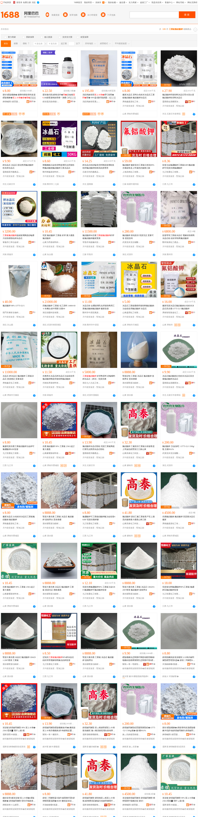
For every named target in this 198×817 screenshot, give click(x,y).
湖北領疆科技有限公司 (52, 312)
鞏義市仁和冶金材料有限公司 (12, 242)
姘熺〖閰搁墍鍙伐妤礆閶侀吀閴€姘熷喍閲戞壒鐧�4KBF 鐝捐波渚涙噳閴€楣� (59, 799)
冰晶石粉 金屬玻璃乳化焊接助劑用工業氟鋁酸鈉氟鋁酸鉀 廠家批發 (98, 307)
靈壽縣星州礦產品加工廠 (12, 172)
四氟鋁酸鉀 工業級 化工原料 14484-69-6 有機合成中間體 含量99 (59, 307)
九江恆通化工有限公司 (171, 172)
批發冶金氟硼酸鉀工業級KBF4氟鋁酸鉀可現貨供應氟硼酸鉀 (178, 166)
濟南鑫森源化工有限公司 (131, 101)
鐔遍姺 (33, 98)
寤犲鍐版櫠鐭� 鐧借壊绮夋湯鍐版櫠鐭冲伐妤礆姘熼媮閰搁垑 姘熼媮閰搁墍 (178, 729)
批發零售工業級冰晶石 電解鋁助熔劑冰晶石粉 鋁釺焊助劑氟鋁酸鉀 (178, 236)
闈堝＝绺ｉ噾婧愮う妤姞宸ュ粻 (131, 664)
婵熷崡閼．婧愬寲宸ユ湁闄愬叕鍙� (12, 101)
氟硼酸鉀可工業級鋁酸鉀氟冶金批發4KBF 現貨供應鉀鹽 (98, 518)
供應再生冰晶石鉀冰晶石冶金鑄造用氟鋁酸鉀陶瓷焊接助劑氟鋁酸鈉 (58, 377)
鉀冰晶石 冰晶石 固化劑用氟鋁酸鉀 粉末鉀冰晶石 (18, 166)
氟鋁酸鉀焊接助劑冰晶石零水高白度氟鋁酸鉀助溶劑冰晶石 (178, 96)
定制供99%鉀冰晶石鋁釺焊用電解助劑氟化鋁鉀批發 (58, 658)
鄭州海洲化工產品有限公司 (171, 242)
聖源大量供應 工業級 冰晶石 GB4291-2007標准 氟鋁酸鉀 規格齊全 (138, 588)
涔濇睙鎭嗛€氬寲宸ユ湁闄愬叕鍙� (171, 664)
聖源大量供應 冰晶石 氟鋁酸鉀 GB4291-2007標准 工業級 (19, 658)
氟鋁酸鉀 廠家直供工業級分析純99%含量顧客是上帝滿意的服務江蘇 (138, 166)
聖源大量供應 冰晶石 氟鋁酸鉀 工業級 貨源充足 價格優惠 (58, 588)
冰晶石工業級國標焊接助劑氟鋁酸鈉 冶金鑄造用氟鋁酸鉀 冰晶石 (138, 307)
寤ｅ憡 (73, 98)
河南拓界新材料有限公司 (52, 383)
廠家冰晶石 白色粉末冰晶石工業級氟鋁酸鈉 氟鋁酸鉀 (19, 518)
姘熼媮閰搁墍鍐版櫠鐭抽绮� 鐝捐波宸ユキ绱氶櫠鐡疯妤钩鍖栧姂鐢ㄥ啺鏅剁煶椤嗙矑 (59, 729)
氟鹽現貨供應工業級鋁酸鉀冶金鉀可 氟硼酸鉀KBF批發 (18, 447)
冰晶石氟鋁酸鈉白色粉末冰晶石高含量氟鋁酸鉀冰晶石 (178, 377)
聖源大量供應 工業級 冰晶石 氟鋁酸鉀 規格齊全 (98, 658)
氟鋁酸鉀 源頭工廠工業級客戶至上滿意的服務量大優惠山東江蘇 (138, 518)
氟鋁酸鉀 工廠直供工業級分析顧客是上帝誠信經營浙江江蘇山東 (138, 447)
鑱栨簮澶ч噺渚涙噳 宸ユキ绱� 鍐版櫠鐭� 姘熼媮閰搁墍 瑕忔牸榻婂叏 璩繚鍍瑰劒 (18, 799)
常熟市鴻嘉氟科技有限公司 (91, 242)
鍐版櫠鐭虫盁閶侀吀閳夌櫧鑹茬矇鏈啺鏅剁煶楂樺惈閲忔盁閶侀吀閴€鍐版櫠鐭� (138, 659)
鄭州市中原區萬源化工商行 (91, 312)
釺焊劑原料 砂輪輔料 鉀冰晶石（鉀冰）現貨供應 (98, 377)
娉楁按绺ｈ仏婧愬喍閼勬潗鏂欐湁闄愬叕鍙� (12, 805)
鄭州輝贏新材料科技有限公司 (52, 172)
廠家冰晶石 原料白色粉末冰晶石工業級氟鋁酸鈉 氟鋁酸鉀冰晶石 (138, 96)
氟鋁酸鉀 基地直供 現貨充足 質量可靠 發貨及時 (138, 236)
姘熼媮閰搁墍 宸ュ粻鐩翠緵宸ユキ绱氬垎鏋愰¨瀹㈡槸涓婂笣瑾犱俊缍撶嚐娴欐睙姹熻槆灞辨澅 (98, 729)
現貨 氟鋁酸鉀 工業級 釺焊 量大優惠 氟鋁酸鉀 (58, 236)
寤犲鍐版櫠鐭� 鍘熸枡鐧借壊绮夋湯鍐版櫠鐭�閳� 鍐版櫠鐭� (19, 96)
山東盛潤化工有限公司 (131, 312)
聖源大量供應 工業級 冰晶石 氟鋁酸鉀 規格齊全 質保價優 (58, 518)
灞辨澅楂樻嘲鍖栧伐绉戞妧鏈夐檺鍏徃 (91, 734)
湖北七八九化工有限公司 (91, 383)
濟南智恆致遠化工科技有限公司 (171, 312)
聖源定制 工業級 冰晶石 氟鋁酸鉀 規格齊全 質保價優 (138, 377)
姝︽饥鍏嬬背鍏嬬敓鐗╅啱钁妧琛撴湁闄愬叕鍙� (131, 734)
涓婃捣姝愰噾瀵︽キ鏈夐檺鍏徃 (91, 101)
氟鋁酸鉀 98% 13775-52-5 (13, 306)
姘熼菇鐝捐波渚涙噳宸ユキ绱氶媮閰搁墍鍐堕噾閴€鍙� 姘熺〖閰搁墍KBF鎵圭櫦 (178, 659)
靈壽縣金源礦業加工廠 (171, 101)
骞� (33, 101)
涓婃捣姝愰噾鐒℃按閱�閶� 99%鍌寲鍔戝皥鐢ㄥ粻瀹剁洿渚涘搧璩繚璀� (98, 96)
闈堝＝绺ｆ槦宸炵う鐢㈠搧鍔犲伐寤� (52, 734)
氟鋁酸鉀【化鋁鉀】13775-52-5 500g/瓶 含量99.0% (178, 447)
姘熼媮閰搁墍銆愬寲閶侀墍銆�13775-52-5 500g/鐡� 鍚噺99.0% (138, 729)
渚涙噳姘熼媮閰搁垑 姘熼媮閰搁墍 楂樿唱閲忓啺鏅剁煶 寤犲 (138, 799)
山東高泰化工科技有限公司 (131, 453)
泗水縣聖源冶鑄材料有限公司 (131, 383)
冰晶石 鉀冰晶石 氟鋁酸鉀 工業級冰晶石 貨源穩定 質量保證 (18, 377)
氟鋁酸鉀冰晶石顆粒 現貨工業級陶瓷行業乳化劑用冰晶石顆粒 (98, 447)
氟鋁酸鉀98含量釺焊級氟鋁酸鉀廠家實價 (98, 236)
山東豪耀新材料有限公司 (52, 453)
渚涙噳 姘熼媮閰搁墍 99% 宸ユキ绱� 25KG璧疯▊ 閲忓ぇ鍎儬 (19, 729)
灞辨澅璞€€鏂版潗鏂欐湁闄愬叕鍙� (12, 734)
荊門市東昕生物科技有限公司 (12, 312)
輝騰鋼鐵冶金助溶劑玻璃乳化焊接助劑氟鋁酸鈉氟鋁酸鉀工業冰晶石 (58, 166)
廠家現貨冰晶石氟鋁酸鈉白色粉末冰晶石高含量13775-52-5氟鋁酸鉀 (178, 307)
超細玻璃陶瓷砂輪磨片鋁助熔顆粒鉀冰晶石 (18, 236)
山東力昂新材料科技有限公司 (52, 242)
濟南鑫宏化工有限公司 (12, 383)
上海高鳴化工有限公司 (131, 172)
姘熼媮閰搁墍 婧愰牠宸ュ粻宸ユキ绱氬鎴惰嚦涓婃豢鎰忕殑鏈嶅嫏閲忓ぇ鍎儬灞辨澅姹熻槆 (98, 799)
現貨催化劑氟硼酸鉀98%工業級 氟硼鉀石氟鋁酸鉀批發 (178, 588)
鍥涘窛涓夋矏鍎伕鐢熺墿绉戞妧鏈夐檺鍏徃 (52, 101)
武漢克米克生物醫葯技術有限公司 (131, 242)
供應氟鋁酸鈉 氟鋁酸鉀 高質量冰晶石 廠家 (178, 518)
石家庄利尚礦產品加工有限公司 (91, 172)
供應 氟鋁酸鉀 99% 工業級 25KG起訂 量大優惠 (59, 447)
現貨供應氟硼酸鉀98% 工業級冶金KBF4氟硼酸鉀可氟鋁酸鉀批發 (98, 588)
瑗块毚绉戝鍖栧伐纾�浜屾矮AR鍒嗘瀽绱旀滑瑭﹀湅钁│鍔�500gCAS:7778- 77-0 (59, 96)
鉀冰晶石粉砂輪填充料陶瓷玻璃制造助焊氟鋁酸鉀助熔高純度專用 (98, 166)
